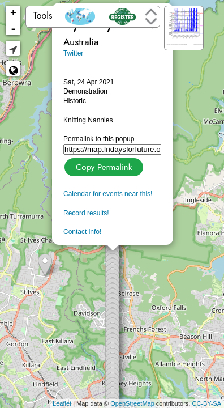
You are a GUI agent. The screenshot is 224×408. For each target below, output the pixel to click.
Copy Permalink (102, 165)
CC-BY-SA (206, 403)
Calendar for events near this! (107, 194)
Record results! (86, 213)
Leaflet (62, 403)
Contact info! (82, 232)
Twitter (73, 53)
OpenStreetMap (132, 403)
